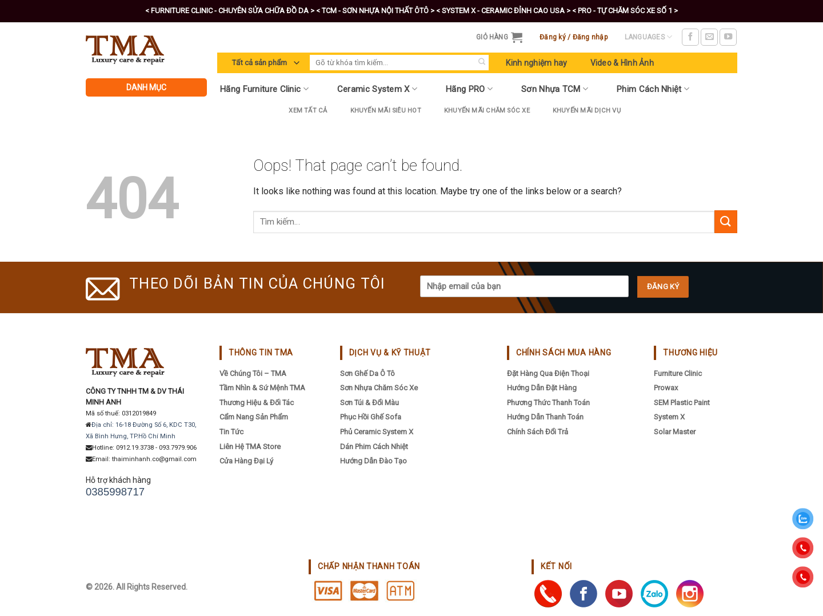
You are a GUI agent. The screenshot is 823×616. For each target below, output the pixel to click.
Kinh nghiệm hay (536, 62)
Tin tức (231, 431)
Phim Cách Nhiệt (653, 88)
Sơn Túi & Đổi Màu (369, 402)
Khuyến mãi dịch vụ (587, 110)
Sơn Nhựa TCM (554, 88)
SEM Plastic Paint (682, 402)
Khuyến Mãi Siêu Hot (385, 110)
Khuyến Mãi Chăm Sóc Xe (487, 110)
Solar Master (675, 431)
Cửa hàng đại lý (246, 461)
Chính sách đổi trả (537, 431)
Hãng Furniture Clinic (264, 88)
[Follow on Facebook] (690, 37)
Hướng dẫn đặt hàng (542, 387)
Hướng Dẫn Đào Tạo (373, 461)
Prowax (666, 387)
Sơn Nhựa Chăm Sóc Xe (379, 387)
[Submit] (481, 62)
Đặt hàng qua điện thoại (548, 373)
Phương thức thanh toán (548, 402)
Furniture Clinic (678, 373)
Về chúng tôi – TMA (252, 373)
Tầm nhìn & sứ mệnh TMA (262, 387)
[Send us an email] (709, 37)
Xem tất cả (308, 110)
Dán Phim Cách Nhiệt (374, 446)
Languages (649, 36)
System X (669, 417)
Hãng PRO (469, 88)
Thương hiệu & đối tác (256, 402)
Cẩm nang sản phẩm (253, 417)
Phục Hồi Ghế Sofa (370, 417)
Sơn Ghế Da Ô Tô (367, 373)
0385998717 (115, 492)
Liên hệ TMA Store (250, 446)
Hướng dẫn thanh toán (545, 417)
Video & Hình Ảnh (622, 62)
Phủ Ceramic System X (376, 431)
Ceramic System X (377, 88)
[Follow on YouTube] (728, 37)
